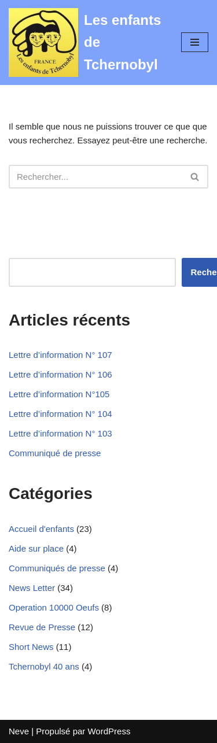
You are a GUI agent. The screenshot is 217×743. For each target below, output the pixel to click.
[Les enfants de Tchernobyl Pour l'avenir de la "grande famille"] (86, 42)
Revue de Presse (42, 627)
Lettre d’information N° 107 (60, 355)
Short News (31, 647)
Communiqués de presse (57, 568)
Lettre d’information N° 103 (60, 433)
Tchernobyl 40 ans (44, 666)
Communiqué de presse (55, 453)
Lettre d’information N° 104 (60, 414)
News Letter (32, 588)
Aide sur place (36, 548)
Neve (19, 731)
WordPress (108, 731)
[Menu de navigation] (194, 42)
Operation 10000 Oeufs (54, 607)
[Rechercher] (95, 176)
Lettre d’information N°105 (59, 394)
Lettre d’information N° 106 (60, 374)
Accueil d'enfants (41, 529)
